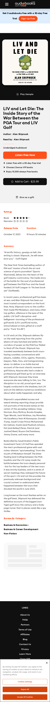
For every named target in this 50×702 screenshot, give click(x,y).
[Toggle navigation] (6, 4)
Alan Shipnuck (20, 134)
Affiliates (25, 634)
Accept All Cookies (25, 697)
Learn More (25, 654)
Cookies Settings (25, 681)
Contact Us (25, 644)
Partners (25, 625)
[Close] (47, 663)
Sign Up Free (28, 19)
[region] (25, 680)
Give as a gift (27, 197)
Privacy (25, 649)
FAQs (25, 620)
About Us (25, 615)
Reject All (25, 689)
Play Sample (26, 94)
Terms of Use (25, 630)
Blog (25, 639)
